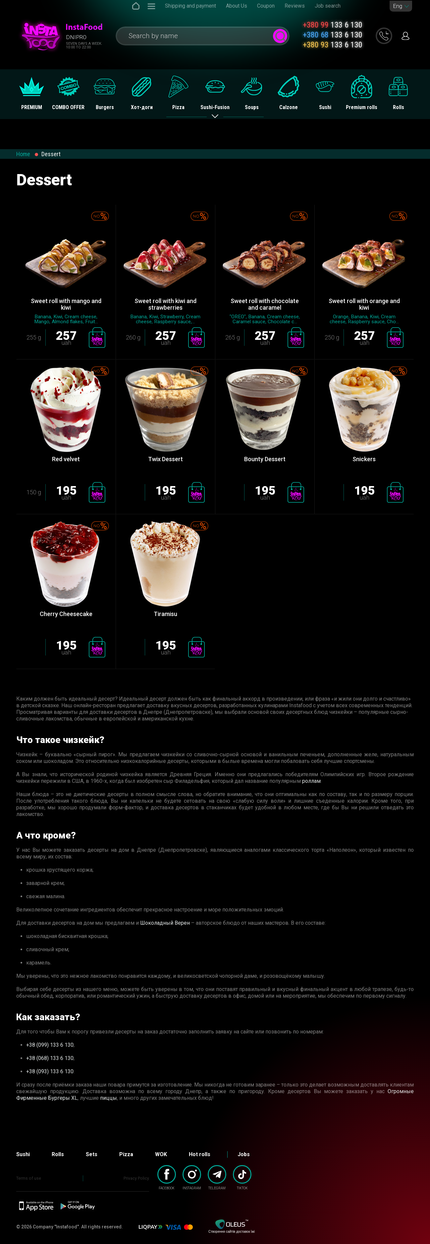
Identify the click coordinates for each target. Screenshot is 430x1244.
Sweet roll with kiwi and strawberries (165, 304)
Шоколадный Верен (165, 923)
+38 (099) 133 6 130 (50, 1045)
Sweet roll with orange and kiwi (364, 304)
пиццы (108, 1098)
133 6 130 (332, 25)
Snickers (364, 459)
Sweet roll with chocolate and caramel (265, 304)
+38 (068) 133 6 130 (50, 1058)
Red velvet (66, 459)
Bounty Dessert (265, 459)
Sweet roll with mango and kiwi (66, 304)
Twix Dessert (165, 459)
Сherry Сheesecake (66, 613)
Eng (397, 6)
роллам (311, 781)
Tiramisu (165, 613)
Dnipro (76, 37)
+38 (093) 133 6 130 (50, 1071)
